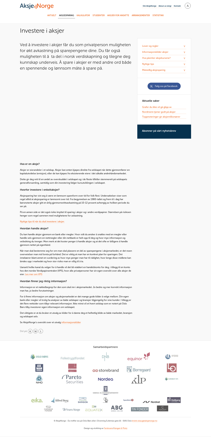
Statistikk (158, 15)
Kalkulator (83, 15)
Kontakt (177, 6)
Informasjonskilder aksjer (155, 52)
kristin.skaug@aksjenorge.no (144, 421)
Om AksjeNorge (149, 6)
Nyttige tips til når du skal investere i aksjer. (42, 221)
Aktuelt (51, 15)
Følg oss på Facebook (166, 86)
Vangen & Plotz (120, 428)
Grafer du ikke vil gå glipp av (157, 107)
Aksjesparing (66, 15)
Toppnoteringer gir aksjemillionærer (161, 116)
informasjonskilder (71, 322)
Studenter (99, 15)
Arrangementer (141, 15)
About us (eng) (165, 6)
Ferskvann (108, 428)
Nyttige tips (148, 64)
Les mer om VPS (33, 274)
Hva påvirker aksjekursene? (156, 58)
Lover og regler (150, 46)
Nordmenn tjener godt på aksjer (159, 111)
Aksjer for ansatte (118, 15)
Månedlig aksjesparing (153, 70)
